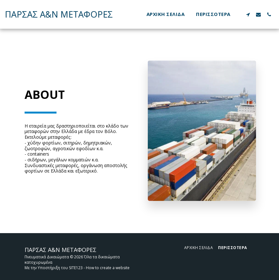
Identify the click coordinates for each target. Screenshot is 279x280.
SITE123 (76, 267)
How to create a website (108, 267)
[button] (248, 14)
